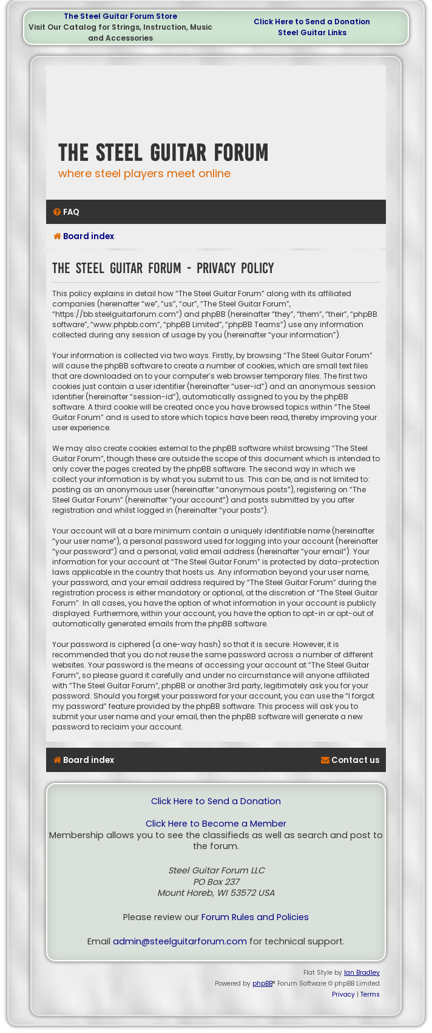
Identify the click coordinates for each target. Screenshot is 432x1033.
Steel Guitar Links (312, 32)
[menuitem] (65, 212)
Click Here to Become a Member (216, 824)
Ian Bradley (362, 972)
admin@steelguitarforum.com (180, 941)
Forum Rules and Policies (255, 917)
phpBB (262, 983)
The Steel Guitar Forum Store (120, 16)
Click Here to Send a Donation (312, 21)
